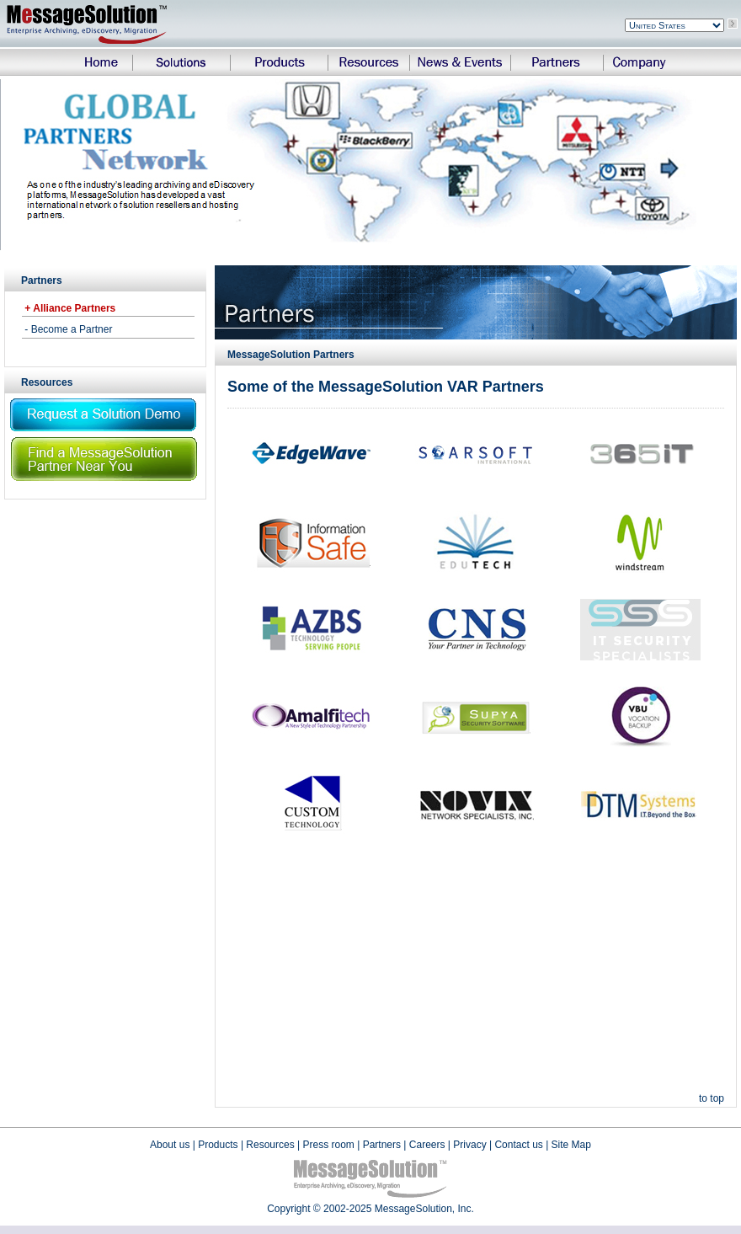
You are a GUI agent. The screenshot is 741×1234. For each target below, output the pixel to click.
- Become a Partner (67, 329)
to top (711, 1098)
